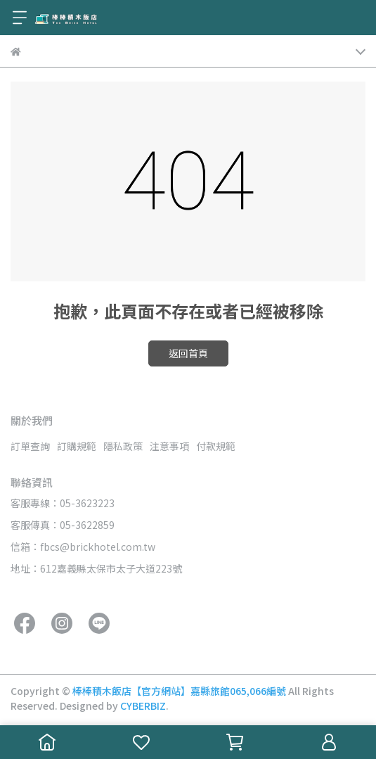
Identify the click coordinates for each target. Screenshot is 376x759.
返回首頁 (188, 353)
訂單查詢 (30, 446)
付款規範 (215, 446)
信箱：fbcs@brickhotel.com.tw (83, 547)
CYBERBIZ (143, 706)
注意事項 (169, 446)
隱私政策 (123, 446)
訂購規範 (76, 446)
